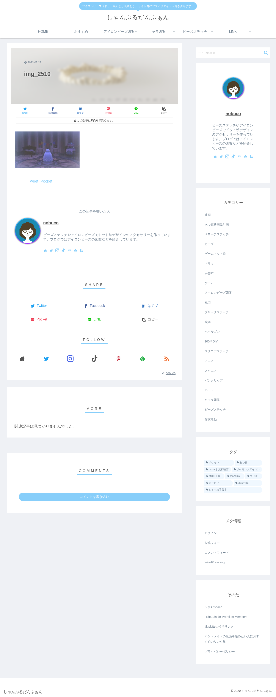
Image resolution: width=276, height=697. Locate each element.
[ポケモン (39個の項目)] (219, 463)
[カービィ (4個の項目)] (218, 483)
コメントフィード (217, 552)
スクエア (211, 370)
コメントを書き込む (94, 497)
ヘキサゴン (212, 331)
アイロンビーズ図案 (218, 292)
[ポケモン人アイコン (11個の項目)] (247, 470)
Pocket (46, 181)
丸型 (208, 302)
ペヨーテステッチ (217, 234)
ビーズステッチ (215, 409)
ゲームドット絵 (215, 253)
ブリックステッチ (217, 312)
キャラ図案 (212, 400)
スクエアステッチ (217, 351)
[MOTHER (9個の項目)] (214, 476)
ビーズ (209, 244)
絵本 (208, 322)
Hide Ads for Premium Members (226, 617)
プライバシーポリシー (220, 651)
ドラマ (209, 263)
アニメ (209, 361)
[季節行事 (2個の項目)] (248, 483)
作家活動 (211, 419)
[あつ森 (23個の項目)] (248, 463)
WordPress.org (215, 562)
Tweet (33, 181)
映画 (208, 215)
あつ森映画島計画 (217, 224)
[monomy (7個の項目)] (235, 476)
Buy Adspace (213, 607)
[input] (233, 52)
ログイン (211, 533)
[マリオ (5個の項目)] (253, 476)
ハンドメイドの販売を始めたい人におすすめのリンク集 (232, 638)
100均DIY (211, 341)
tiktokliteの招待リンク (219, 626)
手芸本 (209, 273)
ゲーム (209, 283)
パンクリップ (214, 380)
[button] (266, 52)
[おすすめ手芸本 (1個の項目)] (233, 490)
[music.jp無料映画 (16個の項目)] (217, 470)
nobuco (50, 222)
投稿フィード (214, 543)
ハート (209, 390)
